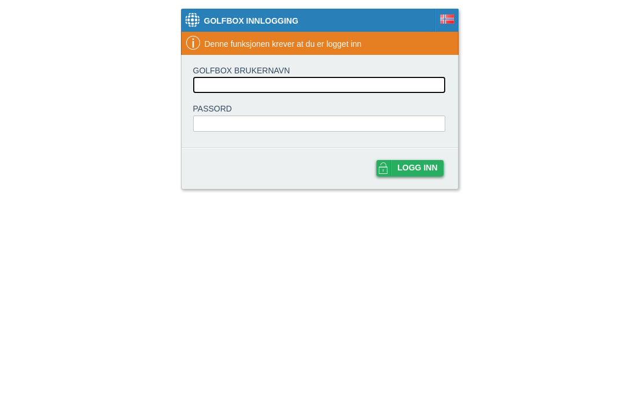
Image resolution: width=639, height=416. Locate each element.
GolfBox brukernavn (241, 70)
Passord (212, 109)
